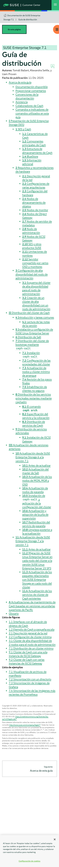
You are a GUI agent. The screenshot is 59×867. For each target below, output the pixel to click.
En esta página (14, 29)
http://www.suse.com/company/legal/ (24, 725)
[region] (29, 851)
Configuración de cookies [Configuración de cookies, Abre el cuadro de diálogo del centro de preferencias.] (29, 861)
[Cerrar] (54, 839)
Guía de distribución (27, 19)
